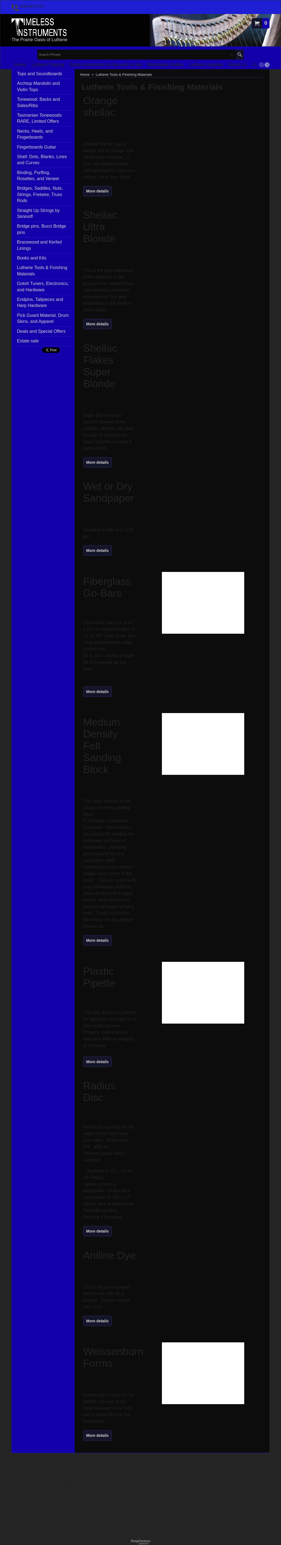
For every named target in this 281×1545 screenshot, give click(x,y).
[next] (267, 64)
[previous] (261, 64)
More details (97, 191)
